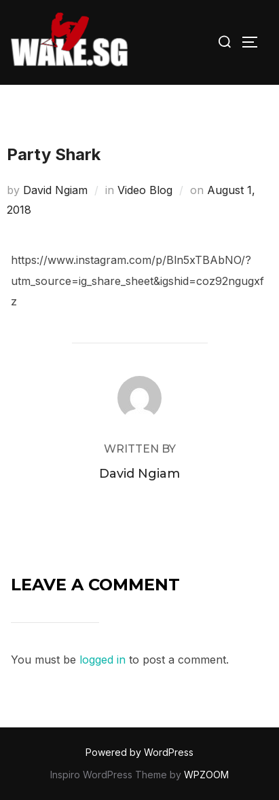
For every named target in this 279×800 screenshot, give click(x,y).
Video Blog (144, 190)
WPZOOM (206, 774)
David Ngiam (55, 190)
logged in (102, 659)
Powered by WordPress (139, 752)
